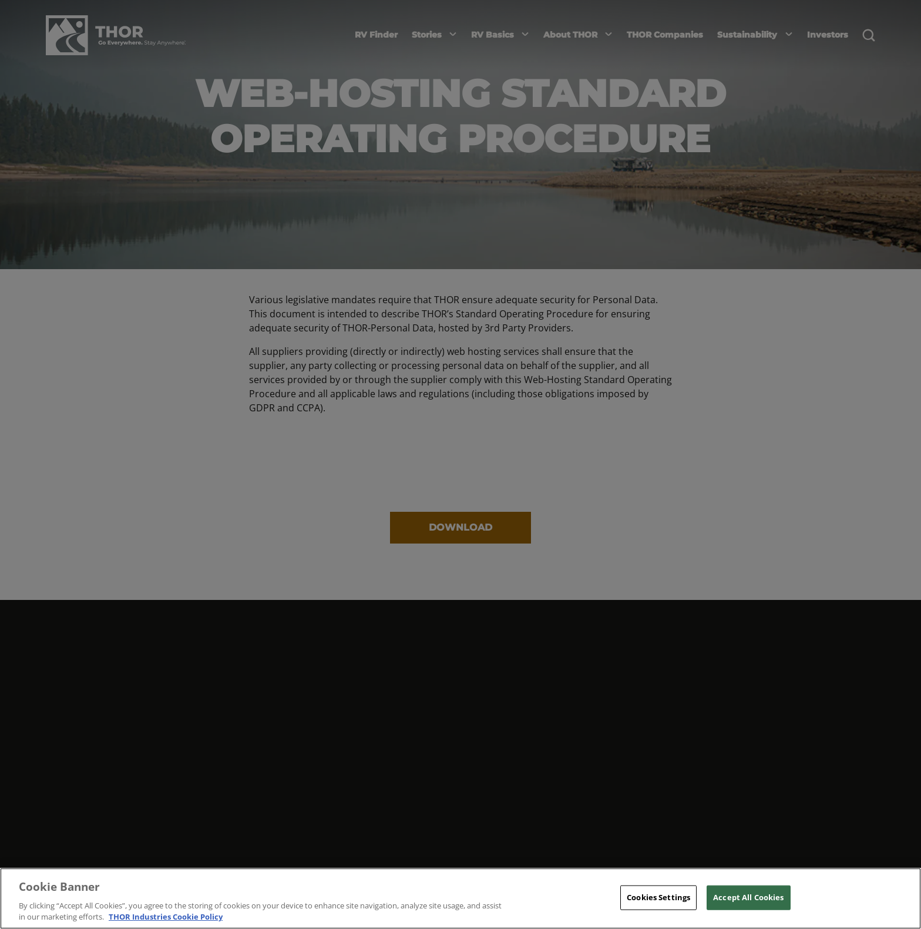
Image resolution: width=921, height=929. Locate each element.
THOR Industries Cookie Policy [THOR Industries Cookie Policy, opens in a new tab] (166, 916)
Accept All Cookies (748, 897)
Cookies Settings (658, 897)
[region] (460, 898)
